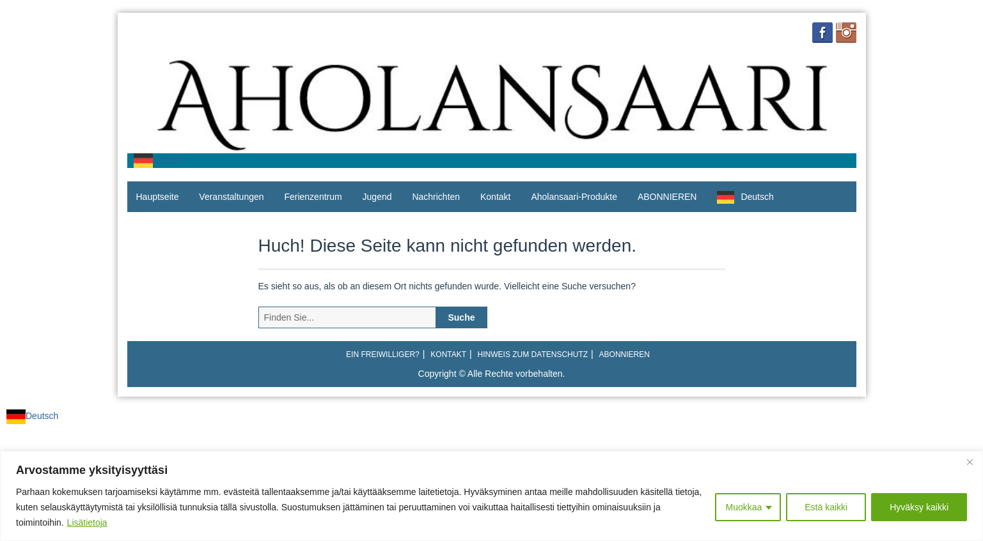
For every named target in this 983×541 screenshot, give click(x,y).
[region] (491, 496)
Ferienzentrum (313, 197)
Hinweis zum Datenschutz (533, 354)
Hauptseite (157, 197)
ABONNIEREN (667, 197)
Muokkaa (743, 507)
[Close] (969, 461)
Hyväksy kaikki (919, 507)
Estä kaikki (826, 507)
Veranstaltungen (231, 197)
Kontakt (495, 197)
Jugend (377, 197)
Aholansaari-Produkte (574, 197)
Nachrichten (436, 197)
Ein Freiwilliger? (383, 354)
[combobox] (159, 160)
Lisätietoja (87, 522)
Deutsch (159, 160)
